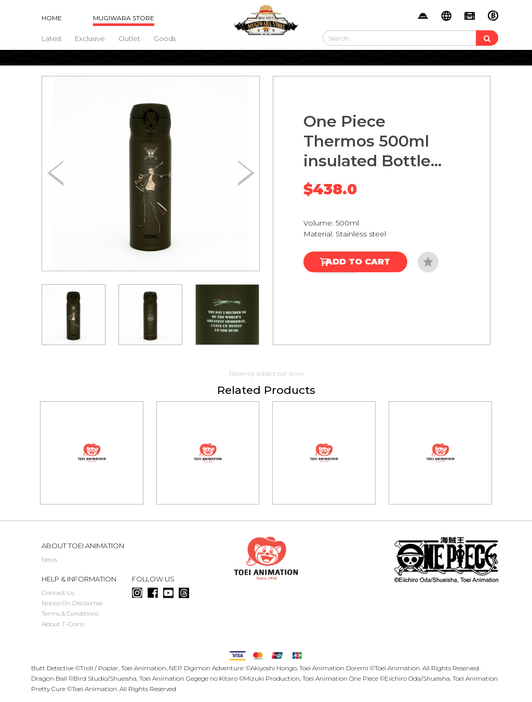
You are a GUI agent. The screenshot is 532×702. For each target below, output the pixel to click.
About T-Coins (63, 624)
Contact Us (58, 593)
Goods (165, 38)
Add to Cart (358, 262)
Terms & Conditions (70, 613)
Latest (52, 38)
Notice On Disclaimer (72, 603)
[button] (246, 174)
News (49, 559)
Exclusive (90, 38)
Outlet (129, 38)
